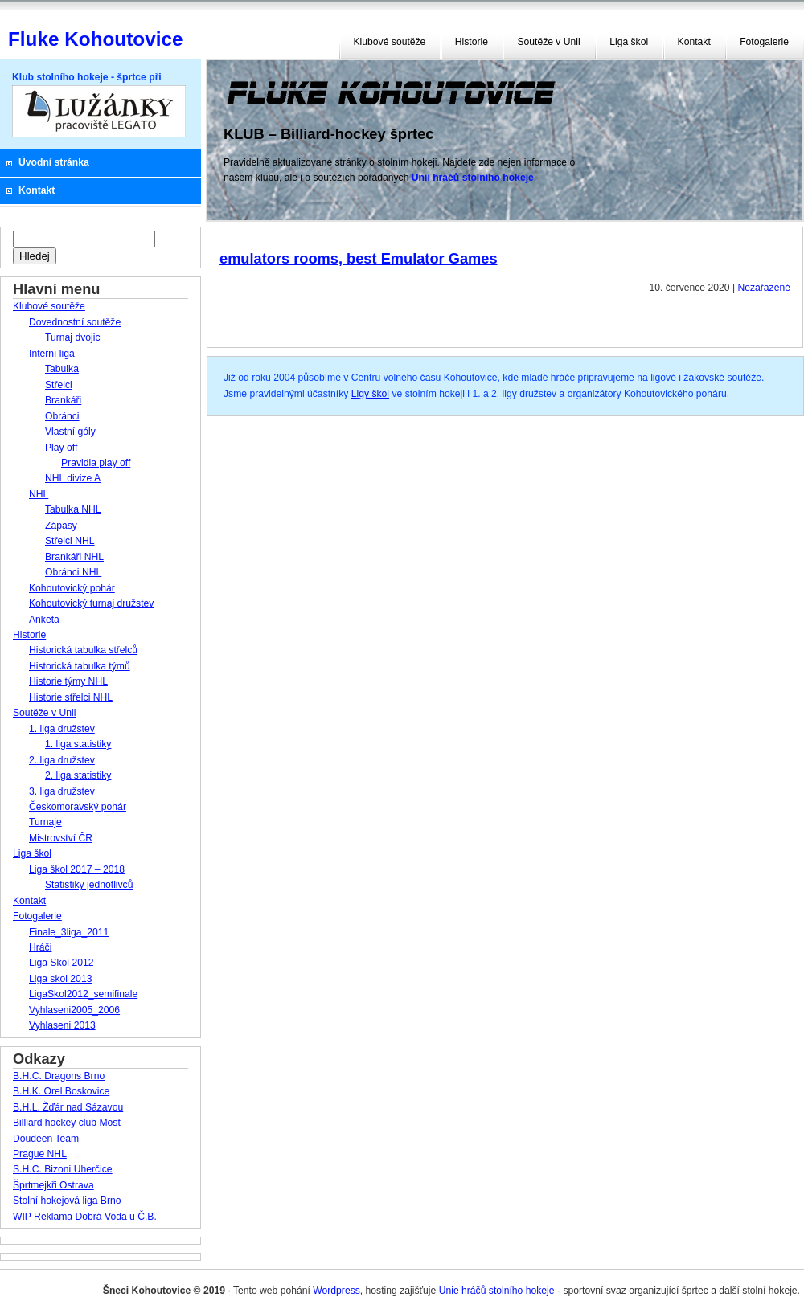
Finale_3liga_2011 (69, 932)
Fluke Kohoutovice (95, 39)
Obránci (62, 416)
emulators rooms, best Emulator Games (358, 258)
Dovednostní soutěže (75, 322)
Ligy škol (370, 393)
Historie (471, 41)
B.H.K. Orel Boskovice (61, 1091)
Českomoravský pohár (77, 806)
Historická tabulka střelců (83, 650)
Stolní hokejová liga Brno (67, 1200)
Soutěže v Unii (548, 41)
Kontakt (694, 41)
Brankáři (63, 400)
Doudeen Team (46, 1138)
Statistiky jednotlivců (89, 884)
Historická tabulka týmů (79, 666)
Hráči (40, 947)
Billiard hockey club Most (67, 1122)
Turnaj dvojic (72, 337)
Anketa (44, 619)
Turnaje (45, 822)
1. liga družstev (62, 728)
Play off (61, 447)
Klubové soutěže (390, 41)
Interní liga (52, 353)
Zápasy (61, 525)
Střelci (58, 385)
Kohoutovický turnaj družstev (91, 603)
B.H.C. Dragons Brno (59, 1076)
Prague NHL (40, 1154)
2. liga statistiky (78, 775)
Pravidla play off (95, 462)
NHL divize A (72, 478)
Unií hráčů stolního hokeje (473, 177)
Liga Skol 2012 (61, 962)
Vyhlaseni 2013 (62, 1025)
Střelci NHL (69, 540)
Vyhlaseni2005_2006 (74, 1010)
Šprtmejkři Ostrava (53, 1185)
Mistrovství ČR (60, 838)
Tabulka (62, 368)
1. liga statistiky (78, 744)
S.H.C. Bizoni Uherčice (63, 1169)
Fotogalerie (764, 41)
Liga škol (628, 41)
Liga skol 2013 (60, 978)
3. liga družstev (62, 791)
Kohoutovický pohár (72, 588)
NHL (38, 494)
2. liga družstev (62, 760)
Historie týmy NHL (68, 681)
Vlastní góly (70, 431)
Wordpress (336, 1290)
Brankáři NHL (74, 556)
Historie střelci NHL (71, 697)
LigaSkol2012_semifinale (83, 994)
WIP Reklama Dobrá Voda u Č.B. (85, 1216)
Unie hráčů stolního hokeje (497, 1290)
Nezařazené (763, 287)
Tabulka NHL (73, 509)
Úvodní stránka (53, 162)
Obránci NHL (73, 572)
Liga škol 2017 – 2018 (77, 869)
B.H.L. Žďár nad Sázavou (68, 1107)
